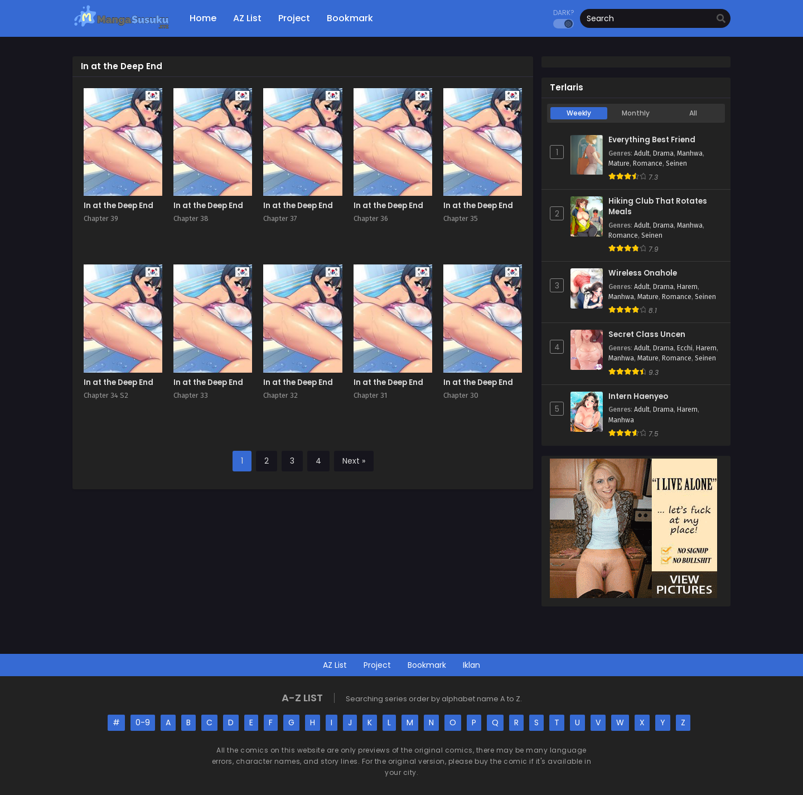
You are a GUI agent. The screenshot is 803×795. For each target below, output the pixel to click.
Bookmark (427, 665)
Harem (687, 287)
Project (377, 665)
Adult (642, 153)
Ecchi (685, 348)
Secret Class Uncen (646, 335)
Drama (663, 153)
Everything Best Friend (651, 140)
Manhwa (690, 153)
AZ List (335, 665)
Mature (619, 163)
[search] (721, 19)
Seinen (676, 163)
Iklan (471, 665)
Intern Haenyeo (638, 397)
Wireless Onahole (642, 273)
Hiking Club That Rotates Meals (657, 206)
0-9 (143, 722)
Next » (353, 460)
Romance (647, 163)
